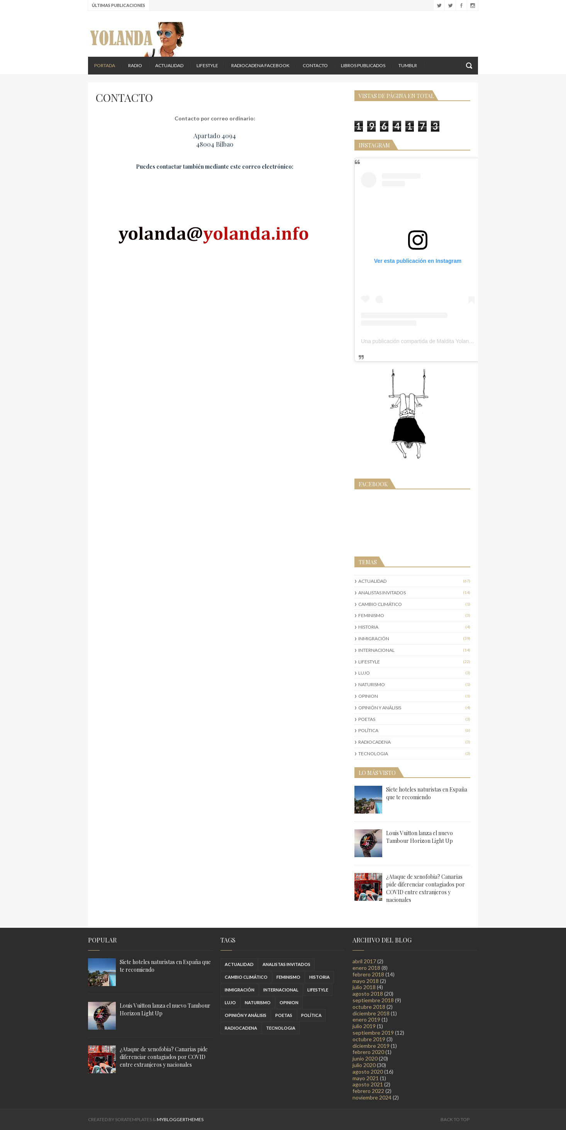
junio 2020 (365, 1058)
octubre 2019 (368, 1039)
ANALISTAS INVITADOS (382, 592)
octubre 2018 (368, 1006)
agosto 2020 (367, 1071)
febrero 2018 (368, 974)
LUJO (364, 673)
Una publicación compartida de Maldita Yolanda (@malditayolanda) (441, 341)
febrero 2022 (368, 1091)
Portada (104, 65)
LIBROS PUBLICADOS (363, 65)
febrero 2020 (368, 1052)
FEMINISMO (371, 615)
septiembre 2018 (373, 1000)
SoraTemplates (133, 1119)
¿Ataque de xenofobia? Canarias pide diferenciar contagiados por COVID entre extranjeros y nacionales (425, 888)
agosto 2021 (367, 1084)
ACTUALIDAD (169, 65)
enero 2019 (366, 1019)
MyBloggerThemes (180, 1119)
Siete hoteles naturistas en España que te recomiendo (426, 793)
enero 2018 (366, 967)
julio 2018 (364, 987)
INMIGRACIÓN (373, 638)
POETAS (366, 719)
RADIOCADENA (374, 742)
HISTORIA (368, 627)
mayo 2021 (365, 1078)
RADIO (135, 65)
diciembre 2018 (371, 1013)
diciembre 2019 (371, 1045)
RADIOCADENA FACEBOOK (260, 65)
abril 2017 (364, 961)
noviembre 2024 (371, 1097)
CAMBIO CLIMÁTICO (380, 604)
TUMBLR (407, 65)
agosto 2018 (367, 993)
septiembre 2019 (373, 1032)
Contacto (315, 65)
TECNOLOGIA (373, 753)
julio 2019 (364, 1026)
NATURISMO (371, 684)
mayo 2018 (365, 981)
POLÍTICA (368, 730)
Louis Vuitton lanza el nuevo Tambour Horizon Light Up (419, 836)
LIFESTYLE (207, 65)
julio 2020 (364, 1065)
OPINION (368, 696)
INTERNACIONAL (376, 650)
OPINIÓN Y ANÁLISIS (379, 707)
